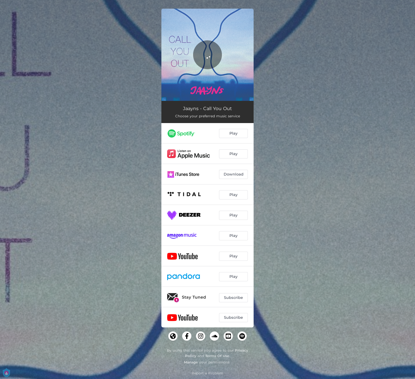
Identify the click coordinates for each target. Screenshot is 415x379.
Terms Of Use (217, 356)
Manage (191, 362)
